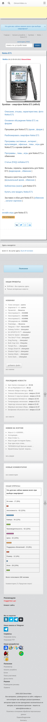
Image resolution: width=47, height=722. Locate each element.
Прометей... (12, 310)
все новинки (10, 369)
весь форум (10, 456)
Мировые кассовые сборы (18, 407)
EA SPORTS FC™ (15, 332)
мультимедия (11, 144)
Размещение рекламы (11, 684)
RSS (28, 42)
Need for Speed (13, 335)
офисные (23, 144)
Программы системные (15, 141)
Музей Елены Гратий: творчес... (20, 449)
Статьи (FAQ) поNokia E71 (17, 162)
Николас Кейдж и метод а (17, 391)
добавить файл (14, 365)
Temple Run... (13, 346)
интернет (32, 141)
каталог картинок (14, 201)
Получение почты (10, 637)
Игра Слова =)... (14, 438)
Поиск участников (10, 676)
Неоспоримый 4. (14, 313)
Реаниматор (8, 667)
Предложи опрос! (25, 584)
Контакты (23, 720)
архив (32, 129)
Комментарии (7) (12, 584)
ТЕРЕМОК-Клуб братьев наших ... (21, 446)
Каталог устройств (10, 670)
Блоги (6, 673)
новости (21, 381)
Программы (10, 153)
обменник (26, 171)
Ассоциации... (13, 435)
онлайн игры (8, 213)
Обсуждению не (14, 321)
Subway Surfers (14, 329)
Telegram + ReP (14, 327)
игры (37, 144)
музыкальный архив (14, 180)
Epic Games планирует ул (17, 385)
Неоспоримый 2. (14, 318)
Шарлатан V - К (14, 307)
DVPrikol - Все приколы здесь (18, 286)
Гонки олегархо (13, 305)
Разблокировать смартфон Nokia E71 (22, 135)
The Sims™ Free (14, 338)
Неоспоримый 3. (14, 316)
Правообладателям (23, 717)
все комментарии (12, 475)
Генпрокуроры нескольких (18, 401)
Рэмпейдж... (12, 324)
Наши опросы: (13, 486)
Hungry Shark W (14, 349)
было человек (27, 251)
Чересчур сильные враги (17, 404)
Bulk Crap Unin (13, 343)
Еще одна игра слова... (16, 443)
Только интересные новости (17, 289)
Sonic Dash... (13, 357)
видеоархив (14, 171)
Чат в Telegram (8, 217)
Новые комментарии (16, 467)
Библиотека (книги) (13, 186)
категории (21, 42)
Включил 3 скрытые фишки (18, 396)
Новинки (10, 300)
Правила (7, 687)
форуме (19, 428)
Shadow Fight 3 (13, 351)
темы (31, 144)
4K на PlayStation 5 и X (16, 388)
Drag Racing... (13, 340)
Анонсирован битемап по (18, 399)
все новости (10, 417)
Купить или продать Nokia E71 (19, 192)
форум (39, 129)
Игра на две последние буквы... (20, 441)
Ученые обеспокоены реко (18, 393)
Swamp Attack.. (13, 354)
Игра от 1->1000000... (16, 432)
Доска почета (8, 679)
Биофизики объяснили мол (18, 410)
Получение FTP (9, 640)
